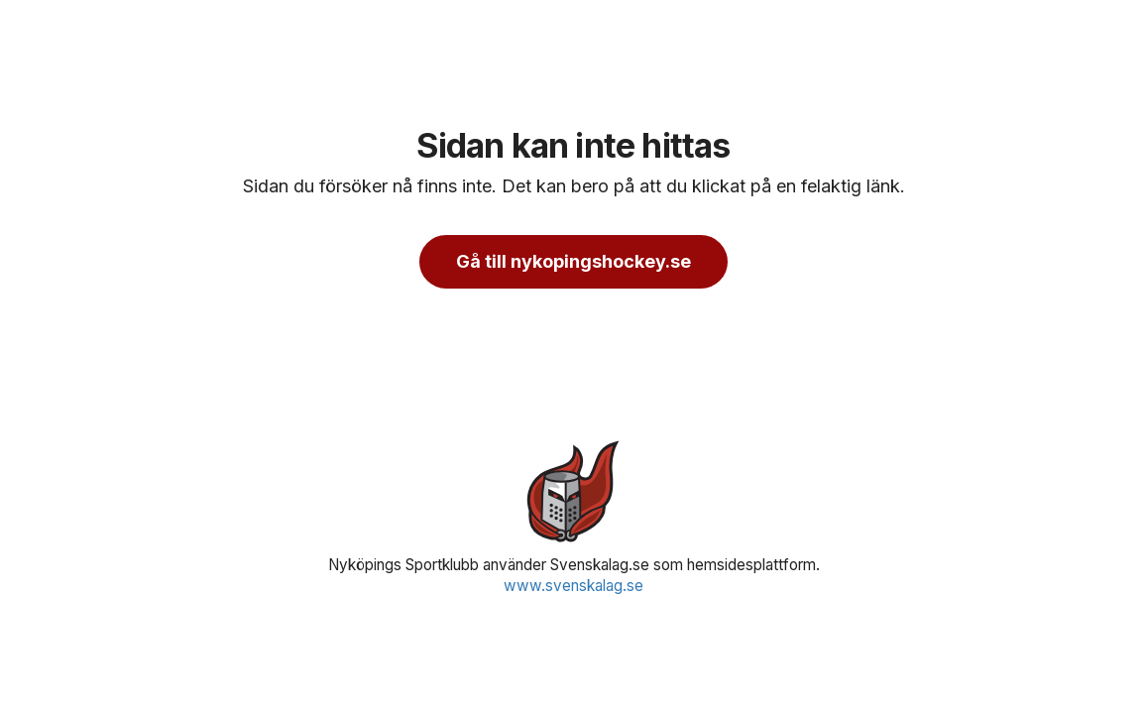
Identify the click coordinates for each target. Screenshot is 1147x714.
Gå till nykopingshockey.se (573, 261)
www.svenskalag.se (573, 585)
